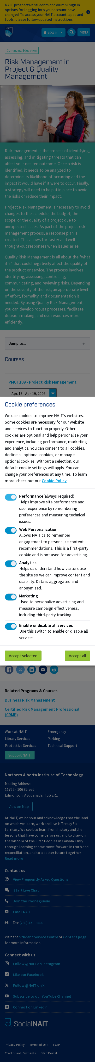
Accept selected (23, 655)
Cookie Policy (54, 480)
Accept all (77, 655)
